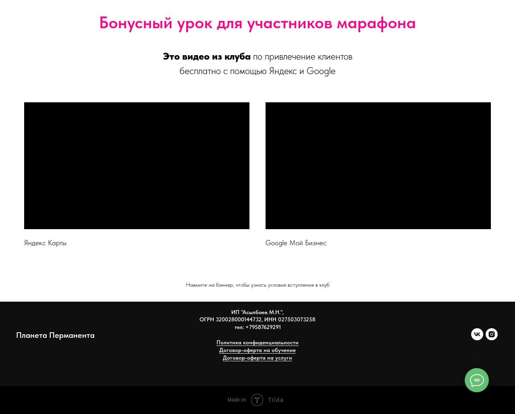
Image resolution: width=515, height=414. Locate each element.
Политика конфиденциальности (257, 342)
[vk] (477, 338)
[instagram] (492, 338)
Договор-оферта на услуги (257, 357)
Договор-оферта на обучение (257, 350)
